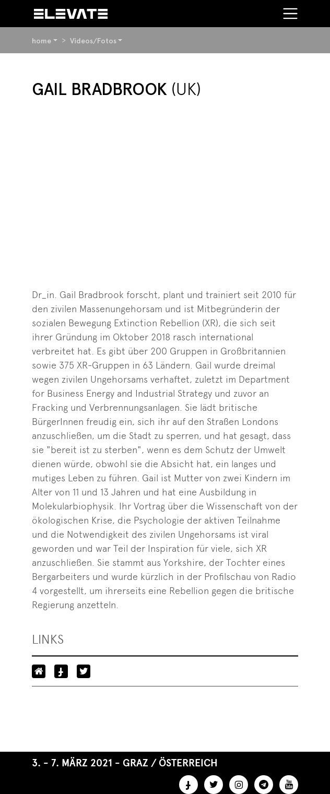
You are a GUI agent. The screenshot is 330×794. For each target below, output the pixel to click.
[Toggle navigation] (290, 13)
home (41, 41)
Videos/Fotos (93, 41)
